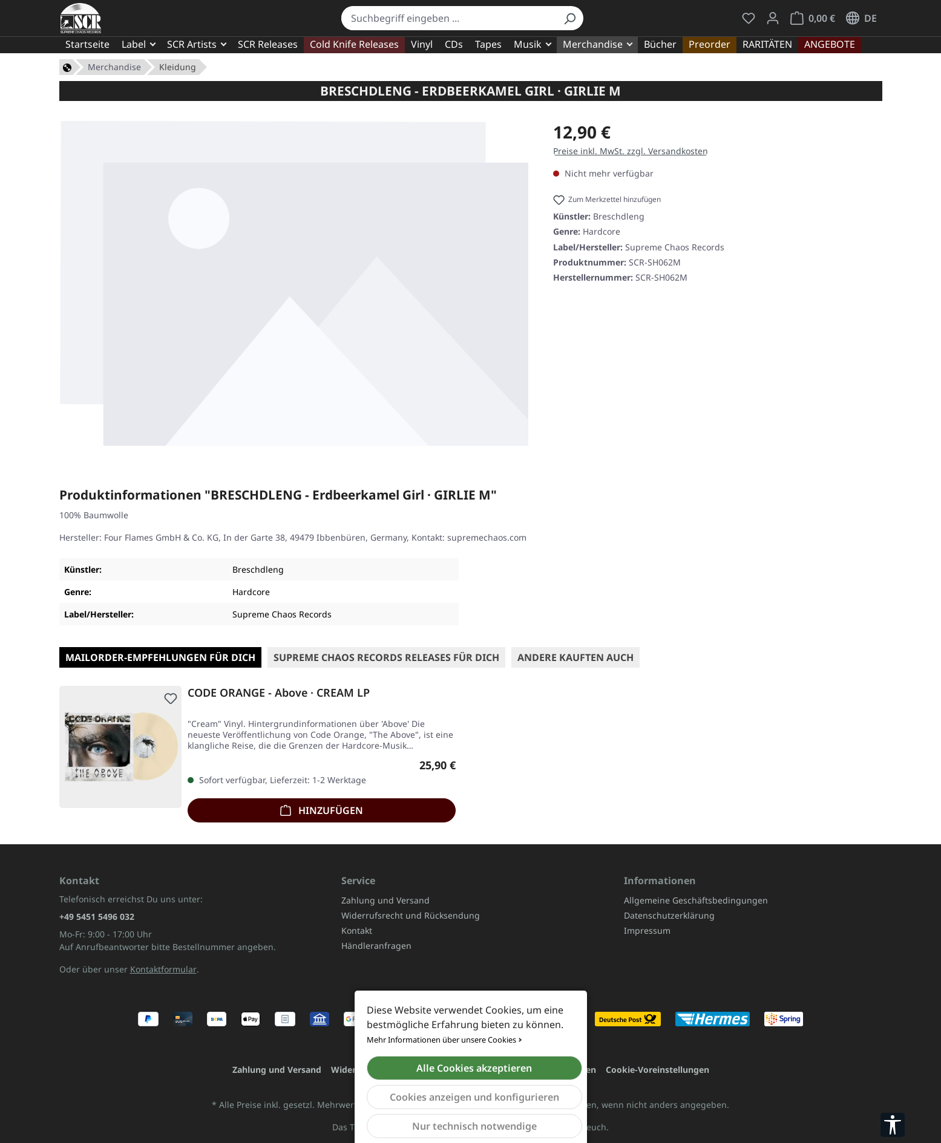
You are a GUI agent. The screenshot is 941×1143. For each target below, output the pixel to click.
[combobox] (448, 18)
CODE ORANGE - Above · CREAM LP (279, 693)
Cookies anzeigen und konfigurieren (474, 1097)
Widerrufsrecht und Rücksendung (410, 915)
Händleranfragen (376, 945)
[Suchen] (569, 18)
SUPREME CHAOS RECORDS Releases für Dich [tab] (386, 657)
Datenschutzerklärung (669, 915)
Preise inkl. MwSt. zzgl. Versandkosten (630, 151)
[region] (294, 283)
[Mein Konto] (773, 18)
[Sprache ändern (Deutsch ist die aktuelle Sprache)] (861, 18)
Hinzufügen (321, 809)
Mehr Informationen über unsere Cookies (441, 1039)
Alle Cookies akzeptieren (474, 1068)
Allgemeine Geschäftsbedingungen (696, 900)
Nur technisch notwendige (474, 1126)
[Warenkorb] (813, 18)
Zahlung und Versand (385, 900)
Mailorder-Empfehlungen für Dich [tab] (160, 657)
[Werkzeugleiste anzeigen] (892, 1125)
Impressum (647, 930)
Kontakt (356, 930)
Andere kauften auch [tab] (575, 657)
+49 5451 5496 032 (96, 916)
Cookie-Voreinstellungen (657, 1069)
